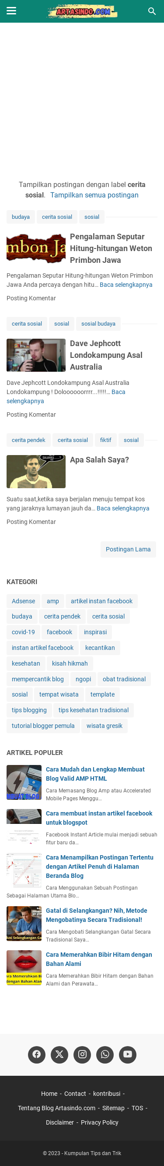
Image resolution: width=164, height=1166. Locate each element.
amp (53, 601)
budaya (21, 217)
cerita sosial (57, 217)
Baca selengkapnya (126, 284)
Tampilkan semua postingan (94, 195)
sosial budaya (98, 323)
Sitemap (113, 1108)
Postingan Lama (128, 549)
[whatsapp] (105, 1055)
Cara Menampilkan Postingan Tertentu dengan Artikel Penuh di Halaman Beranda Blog (100, 866)
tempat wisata (59, 694)
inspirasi (95, 632)
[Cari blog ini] (152, 11)
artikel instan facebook (102, 601)
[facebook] (36, 1055)
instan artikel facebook (42, 647)
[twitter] (59, 1055)
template (103, 694)
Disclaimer (60, 1122)
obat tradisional (124, 679)
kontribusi (106, 1093)
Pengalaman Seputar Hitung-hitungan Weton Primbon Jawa (111, 248)
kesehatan (26, 663)
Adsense (23, 601)
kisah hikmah (70, 663)
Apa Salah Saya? (99, 459)
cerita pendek (28, 440)
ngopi (83, 679)
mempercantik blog (38, 679)
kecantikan (100, 647)
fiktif (106, 440)
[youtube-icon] (127, 1055)
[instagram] (82, 1055)
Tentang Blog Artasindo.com (56, 1108)
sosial (91, 217)
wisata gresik (104, 725)
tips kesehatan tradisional (94, 710)
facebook (59, 632)
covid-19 (23, 632)
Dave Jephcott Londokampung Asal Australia (106, 355)
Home (49, 1093)
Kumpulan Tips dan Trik (92, 1153)
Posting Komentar (31, 298)
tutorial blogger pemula (43, 725)
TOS (137, 1108)
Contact (75, 1093)
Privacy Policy (100, 1122)
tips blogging (29, 710)
